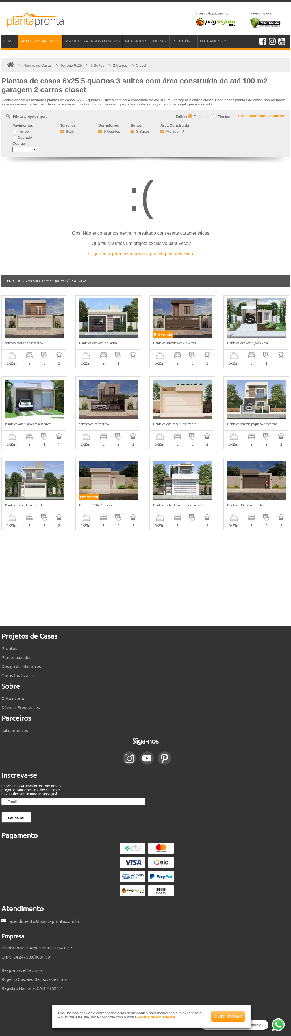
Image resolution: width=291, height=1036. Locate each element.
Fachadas (199, 117)
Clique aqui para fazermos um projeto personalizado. (141, 253)
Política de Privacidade (156, 1017)
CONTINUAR (228, 1016)
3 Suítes (140, 131)
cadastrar (16, 817)
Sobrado (22, 137)
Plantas (221, 117)
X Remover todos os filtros (260, 116)
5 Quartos (109, 131)
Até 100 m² (172, 131)
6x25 (67, 131)
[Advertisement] (145, 578)
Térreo (20, 131)
